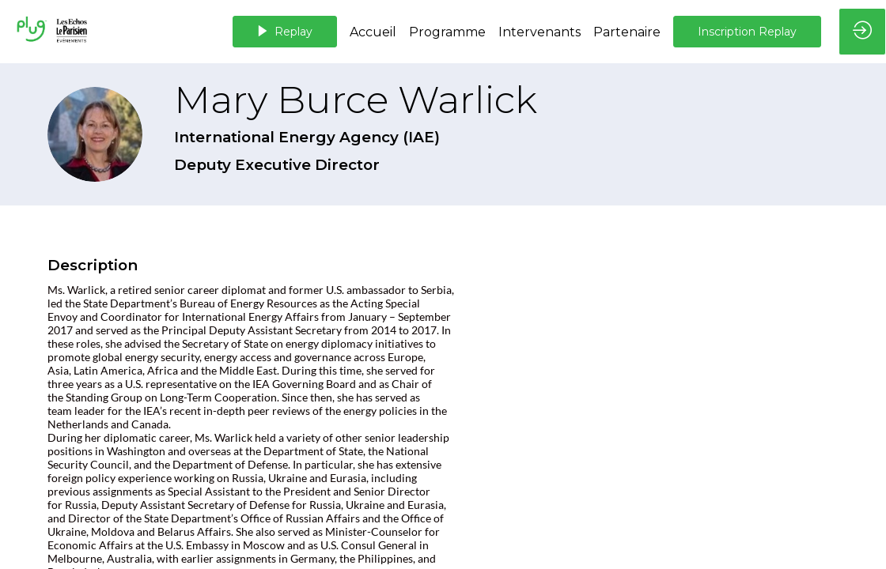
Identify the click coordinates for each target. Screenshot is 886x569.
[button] (285, 31)
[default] (447, 31)
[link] (373, 31)
